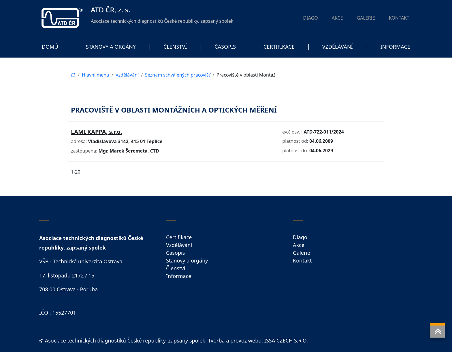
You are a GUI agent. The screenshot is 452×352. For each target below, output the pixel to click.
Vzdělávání (127, 75)
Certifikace (179, 237)
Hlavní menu (95, 75)
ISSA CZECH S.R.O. (286, 340)
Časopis (175, 252)
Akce (298, 244)
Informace (178, 276)
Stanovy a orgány (187, 260)
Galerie (301, 252)
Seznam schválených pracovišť (177, 75)
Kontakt (302, 260)
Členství (175, 268)
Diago (300, 237)
